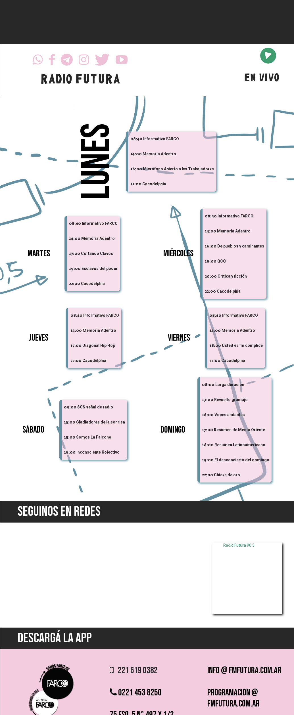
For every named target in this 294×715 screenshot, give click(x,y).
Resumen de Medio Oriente (239, 429)
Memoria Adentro (159, 154)
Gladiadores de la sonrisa (100, 422)
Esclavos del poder (100, 268)
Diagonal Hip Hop (98, 345)
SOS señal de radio (95, 407)
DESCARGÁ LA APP (55, 638)
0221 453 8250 (136, 692)
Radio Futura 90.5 (239, 545)
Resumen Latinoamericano (239, 445)
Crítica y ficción (232, 276)
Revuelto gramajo (231, 399)
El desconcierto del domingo (241, 460)
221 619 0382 (134, 670)
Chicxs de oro (227, 475)
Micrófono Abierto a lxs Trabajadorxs (178, 169)
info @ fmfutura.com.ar (244, 670)
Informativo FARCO (161, 139)
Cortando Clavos (97, 253)
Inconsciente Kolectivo (98, 452)
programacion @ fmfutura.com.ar (233, 698)
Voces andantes (229, 414)
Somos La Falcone (93, 437)
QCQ (221, 261)
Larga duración (229, 384)
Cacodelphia (154, 184)
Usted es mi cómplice (242, 345)
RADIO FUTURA (80, 80)
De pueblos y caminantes (240, 246)
